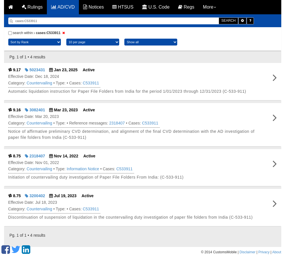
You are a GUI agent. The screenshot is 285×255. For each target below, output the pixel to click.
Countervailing (39, 83)
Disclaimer (248, 252)
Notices (93, 7)
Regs (186, 7)
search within (37, 33)
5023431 (35, 70)
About (276, 252)
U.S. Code (156, 7)
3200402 (35, 195)
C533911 (91, 83)
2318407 (117, 123)
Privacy (264, 252)
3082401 (35, 110)
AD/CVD (63, 7)
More (209, 7)
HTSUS (122, 7)
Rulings (32, 7)
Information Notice (83, 169)
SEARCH (228, 21)
